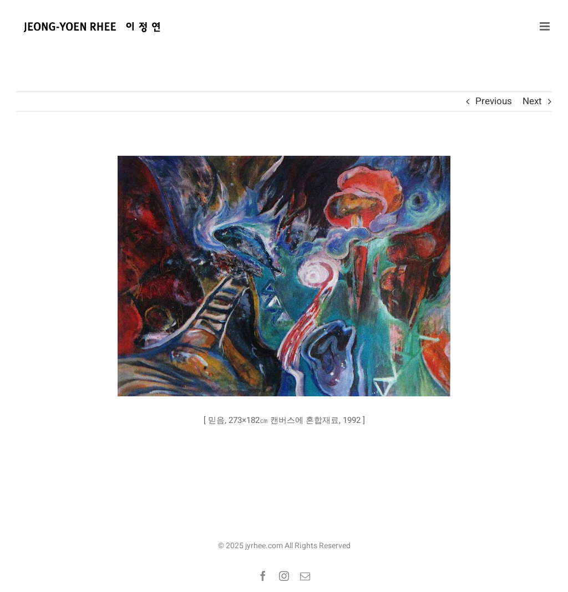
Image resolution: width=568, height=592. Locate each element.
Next (532, 101)
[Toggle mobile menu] (545, 26)
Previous (493, 101)
